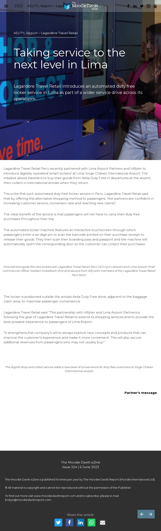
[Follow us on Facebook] (128, 6)
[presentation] (80, 80)
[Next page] (150, 514)
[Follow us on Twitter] (142, 6)
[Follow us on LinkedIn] (135, 6)
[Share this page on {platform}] (58, 522)
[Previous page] (142, 514)
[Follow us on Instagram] (148, 6)
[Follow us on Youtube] (155, 6)
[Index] (6, 6)
